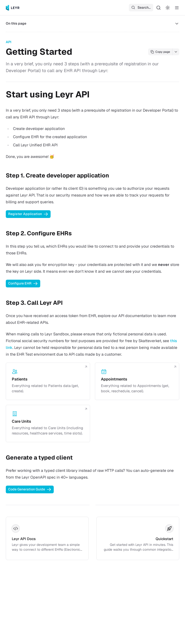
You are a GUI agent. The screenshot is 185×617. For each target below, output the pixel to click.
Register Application (28, 214)
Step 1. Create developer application (57, 175)
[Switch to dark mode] (168, 8)
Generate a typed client (39, 457)
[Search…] (158, 8)
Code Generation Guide (29, 489)
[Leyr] (13, 8)
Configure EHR (23, 283)
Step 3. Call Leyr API (34, 302)
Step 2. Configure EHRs (39, 233)
